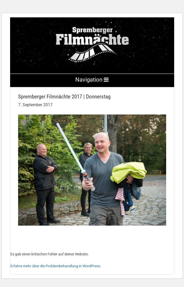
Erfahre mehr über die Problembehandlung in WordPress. (55, 266)
